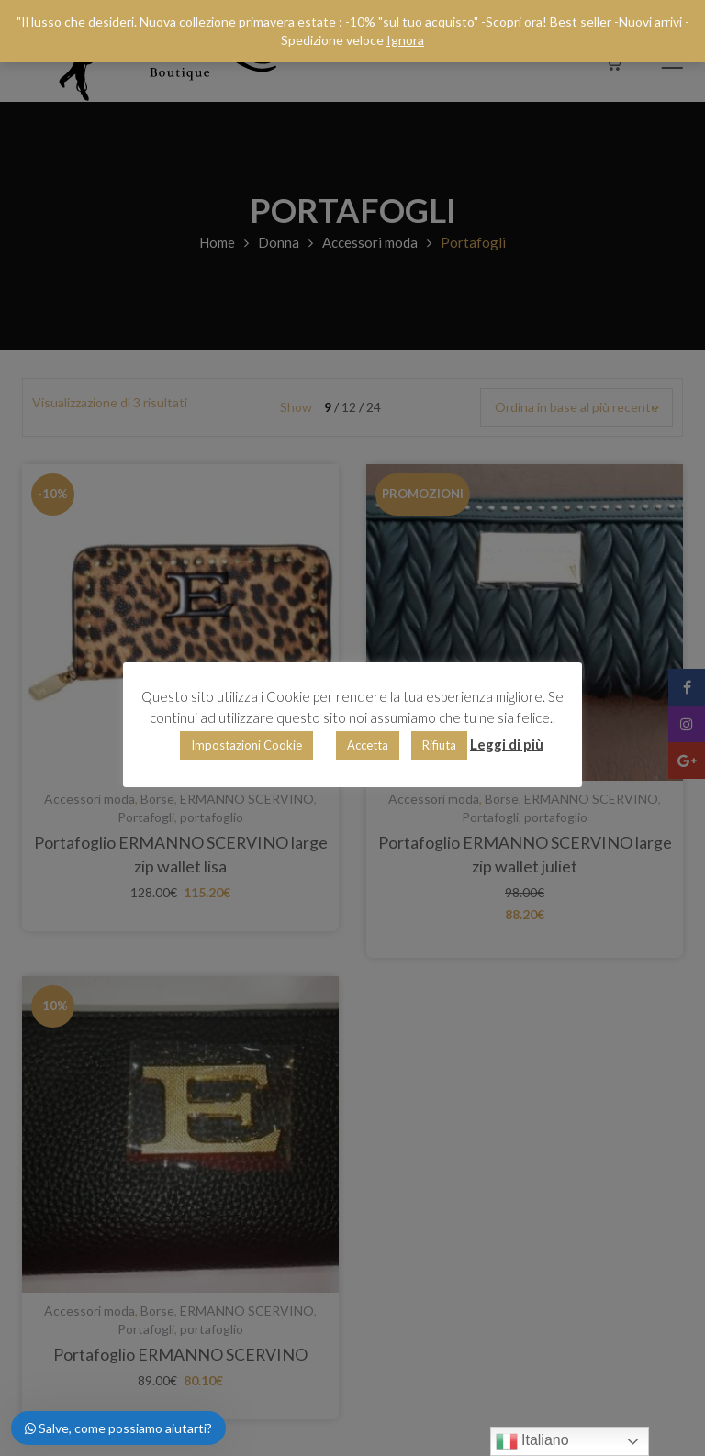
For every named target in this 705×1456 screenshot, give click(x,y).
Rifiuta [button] (439, 745)
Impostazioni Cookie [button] (246, 745)
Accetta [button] (367, 745)
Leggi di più (506, 744)
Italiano (532, 1441)
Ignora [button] (405, 40)
